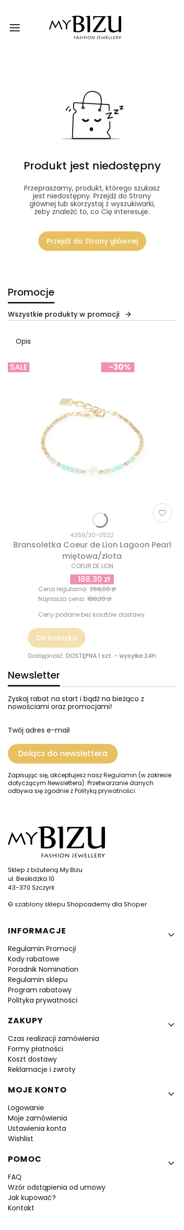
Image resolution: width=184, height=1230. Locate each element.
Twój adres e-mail (39, 730)
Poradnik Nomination (43, 969)
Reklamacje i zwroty (42, 1069)
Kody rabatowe (33, 959)
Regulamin (120, 775)
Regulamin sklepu (38, 979)
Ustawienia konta (37, 1128)
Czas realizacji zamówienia (53, 1038)
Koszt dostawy (32, 1059)
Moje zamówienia (37, 1118)
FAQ (15, 1177)
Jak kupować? (32, 1198)
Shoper (135, 904)
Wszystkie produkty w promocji (70, 314)
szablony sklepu (40, 904)
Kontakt (21, 1208)
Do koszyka (56, 638)
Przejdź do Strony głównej (92, 241)
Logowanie (26, 1108)
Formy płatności (35, 1049)
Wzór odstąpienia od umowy (56, 1187)
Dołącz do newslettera (62, 753)
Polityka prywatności (43, 1000)
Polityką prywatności (105, 791)
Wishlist (20, 1139)
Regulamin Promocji (42, 949)
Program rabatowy (40, 990)
